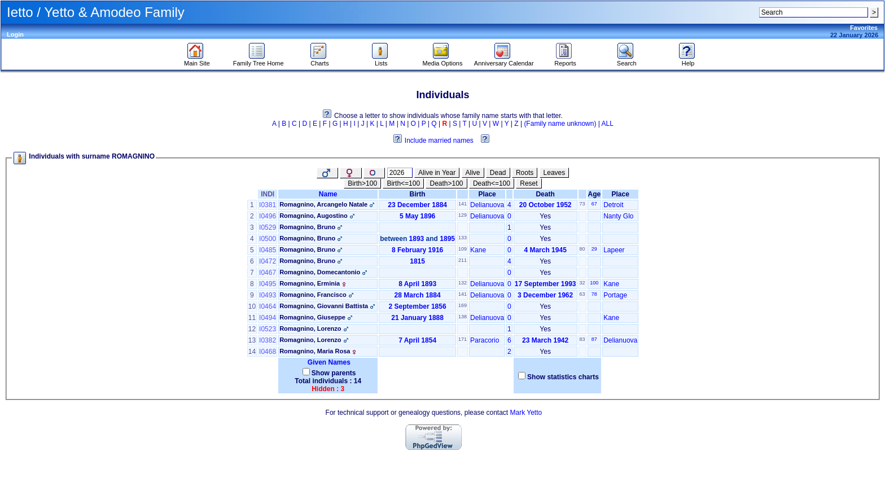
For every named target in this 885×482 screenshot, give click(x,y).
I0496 (267, 216)
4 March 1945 (545, 250)
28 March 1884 (418, 295)
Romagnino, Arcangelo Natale (323, 204)
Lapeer (613, 250)
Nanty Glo (618, 216)
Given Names (327, 362)
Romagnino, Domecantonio (319, 272)
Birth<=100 (403, 183)
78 (594, 294)
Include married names (439, 140)
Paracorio (484, 340)
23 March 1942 (545, 340)
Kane (478, 250)
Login (15, 34)
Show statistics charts (563, 377)
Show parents (334, 373)
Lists (381, 60)
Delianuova (487, 205)
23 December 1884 (417, 205)
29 (594, 249)
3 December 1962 (545, 295)
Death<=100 (491, 183)
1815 (417, 261)
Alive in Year (436, 173)
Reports (565, 60)
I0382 (267, 340)
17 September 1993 (545, 284)
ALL (608, 124)
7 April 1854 (417, 340)
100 (594, 283)
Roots (524, 173)
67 (594, 204)
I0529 (267, 227)
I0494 (267, 318)
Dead (498, 173)
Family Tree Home (258, 60)
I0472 (267, 261)
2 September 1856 (417, 306)
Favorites (864, 27)
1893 (416, 239)
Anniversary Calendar (504, 60)
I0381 (267, 205)
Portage (615, 295)
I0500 (267, 239)
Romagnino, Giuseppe (312, 317)
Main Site (197, 60)
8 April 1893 (417, 284)
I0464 (267, 306)
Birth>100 (362, 183)
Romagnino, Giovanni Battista (323, 306)
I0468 (267, 352)
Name (328, 194)
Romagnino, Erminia (309, 283)
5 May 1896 (417, 216)
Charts (319, 60)
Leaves (555, 173)
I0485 (267, 250)
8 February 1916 (417, 250)
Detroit (613, 205)
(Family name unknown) (560, 124)
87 (594, 339)
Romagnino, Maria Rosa (314, 351)
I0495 (267, 284)
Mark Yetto (526, 413)
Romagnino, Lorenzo (310, 328)
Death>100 (446, 183)
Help (688, 60)
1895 (447, 239)
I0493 (267, 295)
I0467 (267, 273)
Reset (528, 183)
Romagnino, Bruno (307, 227)
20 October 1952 (545, 205)
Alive (473, 173)
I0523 (267, 329)
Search (626, 60)
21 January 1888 (417, 318)
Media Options (443, 60)
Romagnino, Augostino (313, 215)
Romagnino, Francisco (313, 294)
